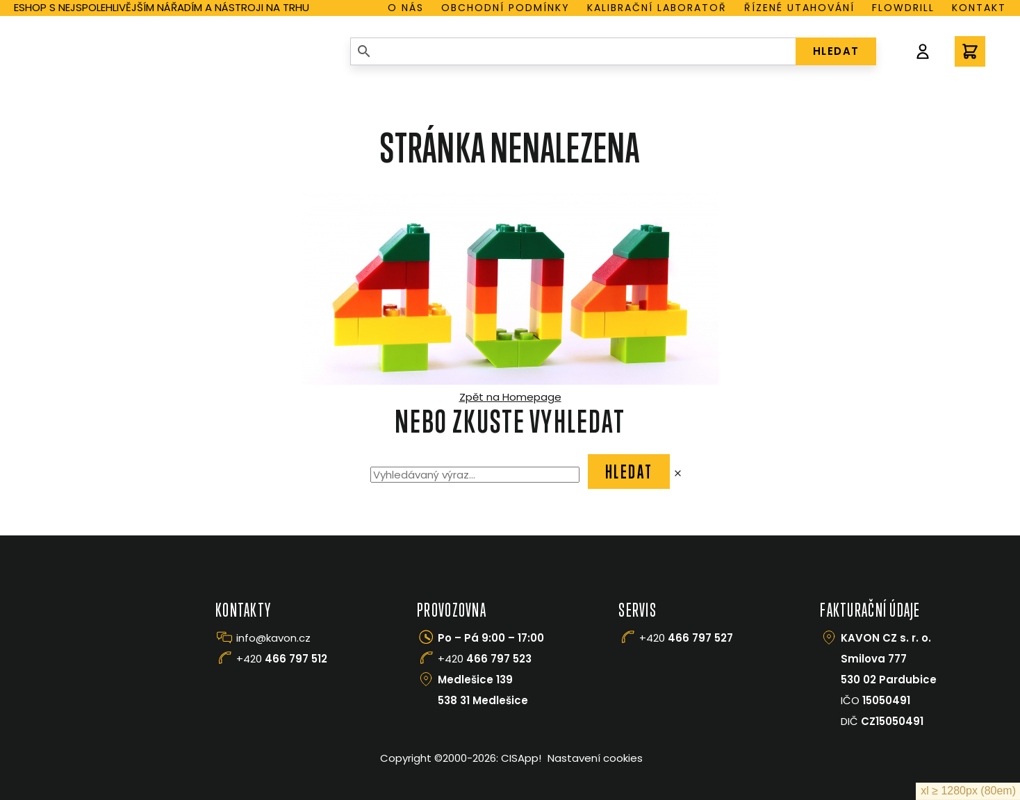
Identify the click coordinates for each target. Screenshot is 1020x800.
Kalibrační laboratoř (657, 8)
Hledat (628, 471)
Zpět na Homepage (510, 397)
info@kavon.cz (273, 638)
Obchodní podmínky (505, 8)
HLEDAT (836, 51)
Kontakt (979, 8)
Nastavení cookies (595, 758)
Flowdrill (903, 8)
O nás (406, 8)
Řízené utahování (799, 8)
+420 (281, 658)
